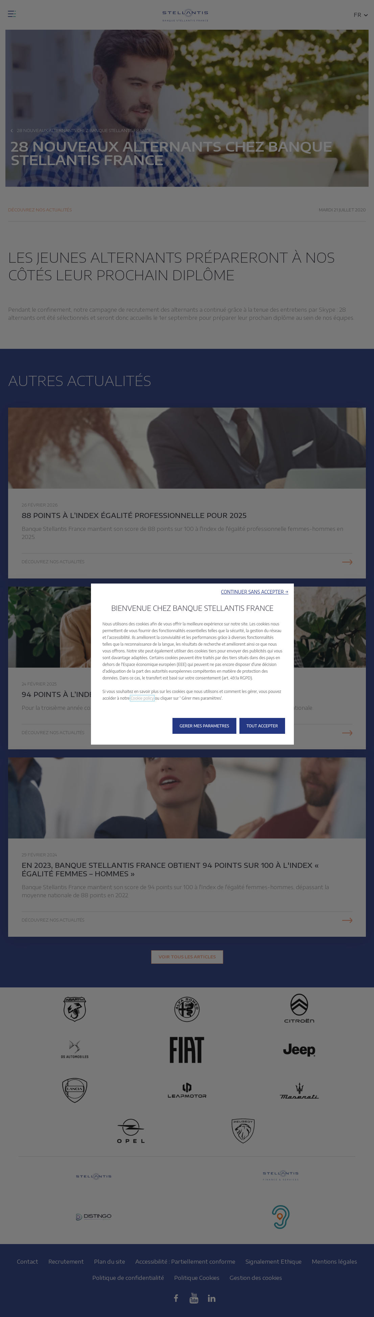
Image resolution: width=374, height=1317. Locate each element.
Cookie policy (142, 698)
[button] (254, 592)
